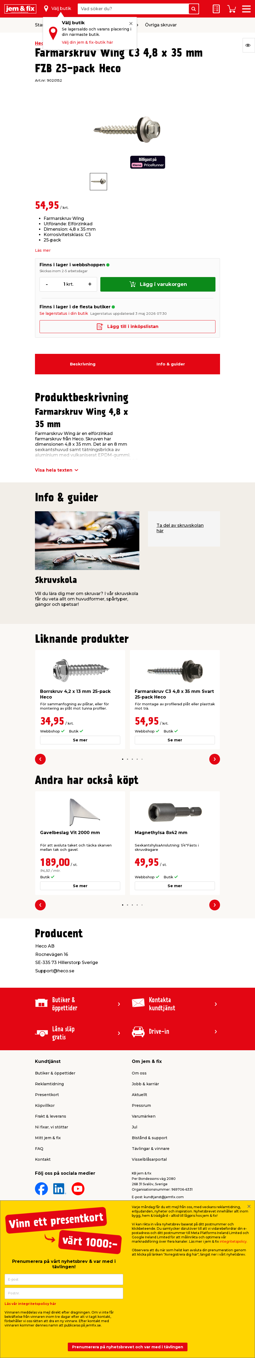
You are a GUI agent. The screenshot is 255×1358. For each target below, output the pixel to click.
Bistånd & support (149, 1137)
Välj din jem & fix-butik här (87, 42)
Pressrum (141, 1105)
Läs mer (43, 250)
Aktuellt (139, 1094)
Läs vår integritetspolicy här (30, 1304)
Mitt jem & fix (48, 1137)
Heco (41, 43)
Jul (134, 1127)
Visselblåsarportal (149, 1159)
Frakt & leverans (50, 1116)
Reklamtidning (49, 1083)
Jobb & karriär (145, 1083)
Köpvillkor (45, 1105)
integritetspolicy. (233, 1241)
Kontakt (43, 1159)
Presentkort (47, 1094)
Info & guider (171, 364)
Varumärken (143, 1116)
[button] (122, 759)
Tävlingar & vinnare (150, 1148)
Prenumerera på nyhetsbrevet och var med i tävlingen (127, 1347)
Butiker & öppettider (55, 1073)
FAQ (39, 1148)
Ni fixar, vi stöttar (51, 1127)
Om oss (139, 1073)
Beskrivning (82, 364)
